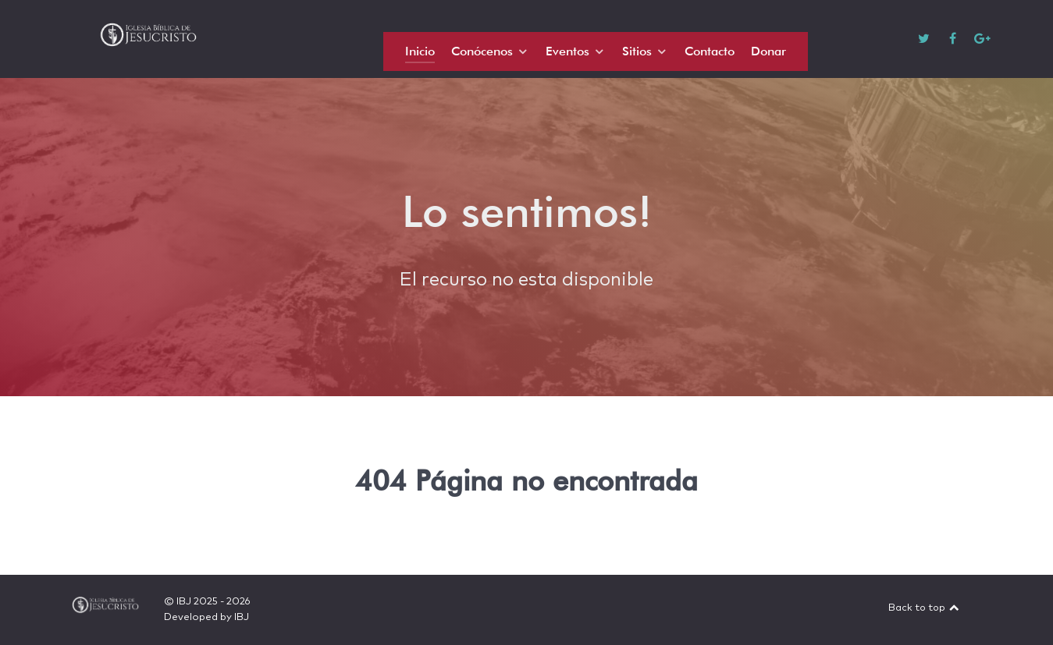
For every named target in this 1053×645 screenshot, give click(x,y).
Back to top (924, 608)
